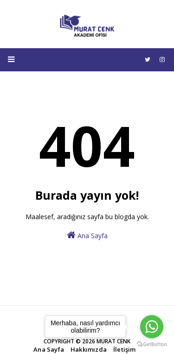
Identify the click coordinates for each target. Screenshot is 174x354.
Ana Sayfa (87, 235)
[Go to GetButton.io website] (152, 344)
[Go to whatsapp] (151, 326)
